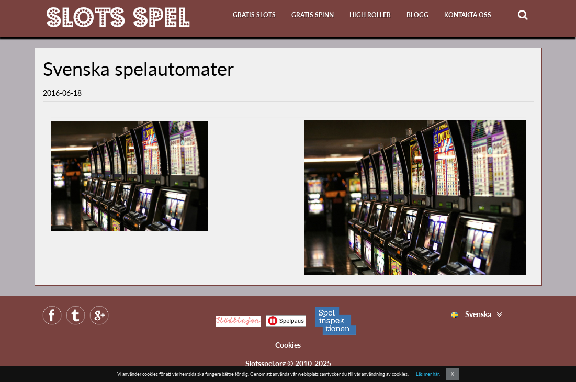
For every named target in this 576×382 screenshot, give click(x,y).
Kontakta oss (467, 15)
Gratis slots (254, 15)
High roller (370, 15)
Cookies (288, 345)
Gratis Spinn (312, 15)
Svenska (471, 314)
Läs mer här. (428, 374)
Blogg (417, 15)
